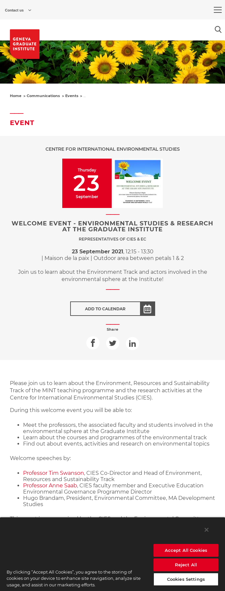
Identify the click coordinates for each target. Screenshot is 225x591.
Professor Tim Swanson (53, 473)
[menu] (218, 10)
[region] (112, 554)
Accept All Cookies (186, 550)
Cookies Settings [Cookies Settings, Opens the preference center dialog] (186, 579)
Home (15, 95)
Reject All (186, 564)
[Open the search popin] (218, 29)
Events (71, 95)
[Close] (206, 530)
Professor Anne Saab (50, 485)
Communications (43, 95)
